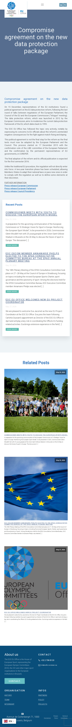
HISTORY (8, 695)
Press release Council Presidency (20, 191)
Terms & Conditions (64, 717)
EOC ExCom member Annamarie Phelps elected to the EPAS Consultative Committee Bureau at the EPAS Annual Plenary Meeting (33, 257)
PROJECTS (42, 704)
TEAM (7, 700)
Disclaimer (47, 718)
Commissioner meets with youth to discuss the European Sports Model (31, 213)
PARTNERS (42, 695)
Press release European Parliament (20, 188)
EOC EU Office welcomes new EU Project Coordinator (34, 300)
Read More (12, 245)
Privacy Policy (55, 717)
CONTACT (15, 681)
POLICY (41, 700)
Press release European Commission (21, 185)
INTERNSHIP (9, 704)
